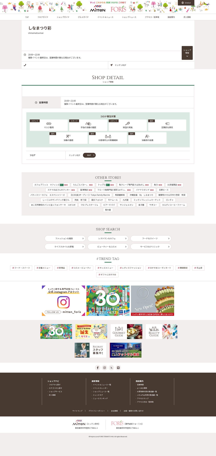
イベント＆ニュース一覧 (102, 384)
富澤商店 (86, 189)
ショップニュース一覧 (101, 391)
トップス (106, 184)
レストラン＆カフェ (107, 238)
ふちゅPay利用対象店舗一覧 (147, 395)
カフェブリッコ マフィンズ (51, 184)
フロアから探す (54, 384)
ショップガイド (63, 17)
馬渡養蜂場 (120, 194)
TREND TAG (109, 259)
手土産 (199, 267)
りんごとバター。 (83, 184)
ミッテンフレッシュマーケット (147, 199)
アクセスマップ (142, 398)
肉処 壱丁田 (80, 199)
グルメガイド (83, 17)
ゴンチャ (169, 199)
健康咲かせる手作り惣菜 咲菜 (171, 194)
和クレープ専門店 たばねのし (134, 184)
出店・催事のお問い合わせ (134, 411)
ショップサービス (55, 391)
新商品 (62, 267)
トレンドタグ (98, 395)
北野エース (163, 189)
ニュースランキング (100, 398)
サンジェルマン (126, 204)
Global (186, 2)
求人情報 (187, 17)
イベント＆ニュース (105, 17)
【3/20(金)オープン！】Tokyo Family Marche (90, 194)
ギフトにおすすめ (108, 274)
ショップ (187, 51)
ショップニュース (129, 17)
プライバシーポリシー (96, 411)
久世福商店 (174, 184)
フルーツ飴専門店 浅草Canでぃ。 (114, 189)
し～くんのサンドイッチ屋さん (56, 199)
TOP (27, 17)
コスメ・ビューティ (82, 267)
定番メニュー (44, 267)
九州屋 (126, 199)
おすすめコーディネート (160, 267)
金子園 (141, 204)
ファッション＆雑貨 (64, 238)
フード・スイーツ (22, 267)
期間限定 (184, 267)
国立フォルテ (97, 199)
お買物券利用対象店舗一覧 (147, 391)
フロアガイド (42, 17)
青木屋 (108, 209)
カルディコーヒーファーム (173, 204)
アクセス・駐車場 (152, 17)
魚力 (158, 184)
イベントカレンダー (100, 388)
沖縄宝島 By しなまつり (141, 194)
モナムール (113, 199)
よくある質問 (142, 388)
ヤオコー (153, 204)
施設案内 (171, 17)
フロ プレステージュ (89, 204)
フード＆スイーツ (150, 238)
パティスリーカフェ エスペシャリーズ (47, 194)
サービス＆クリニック (150, 246)
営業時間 (140, 384)
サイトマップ (77, 411)
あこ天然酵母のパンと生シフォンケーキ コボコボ (53, 204)
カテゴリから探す (55, 388)
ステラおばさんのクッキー (61, 189)
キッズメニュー (106, 267)
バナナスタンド (145, 189)
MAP (89, 155)
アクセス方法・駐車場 (145, 402)
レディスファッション (131, 267)
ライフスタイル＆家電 (64, 246)
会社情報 (114, 411)
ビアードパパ (109, 204)
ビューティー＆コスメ (107, 246)
